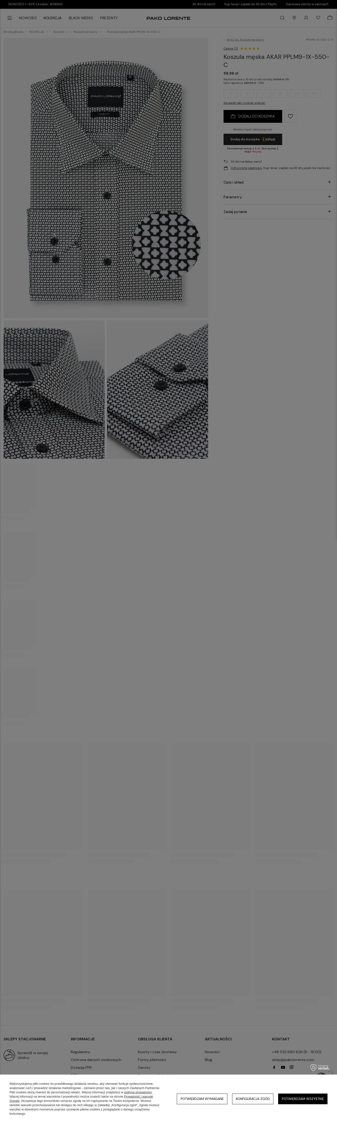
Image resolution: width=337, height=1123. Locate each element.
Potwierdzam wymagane (202, 1099)
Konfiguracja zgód (253, 1099)
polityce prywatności (138, 1092)
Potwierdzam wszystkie (303, 1099)
